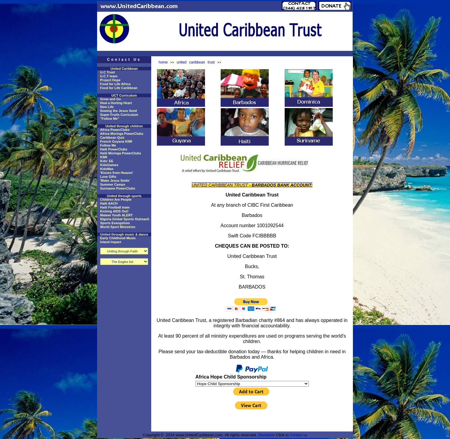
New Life (107, 107)
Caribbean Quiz (112, 137)
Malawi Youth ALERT (116, 215)
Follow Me (108, 145)
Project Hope (110, 80)
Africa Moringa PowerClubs (121, 133)
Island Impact (110, 242)
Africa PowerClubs (115, 129)
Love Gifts (108, 176)
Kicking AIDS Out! (114, 211)
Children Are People (116, 199)
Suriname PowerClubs (117, 188)
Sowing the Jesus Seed (118, 111)
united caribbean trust (196, 62)
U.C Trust (107, 72)
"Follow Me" (109, 118)
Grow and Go (110, 99)
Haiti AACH (109, 203)
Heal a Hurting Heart (116, 103)
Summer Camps (112, 184)
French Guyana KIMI (116, 141)
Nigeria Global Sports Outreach (124, 219)
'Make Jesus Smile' (115, 180)
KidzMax (107, 169)
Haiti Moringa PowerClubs (120, 153)
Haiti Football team (115, 207)
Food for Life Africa (115, 84)
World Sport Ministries (117, 227)
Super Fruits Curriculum (119, 114)
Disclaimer (266, 435)
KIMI (103, 157)
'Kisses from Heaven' (116, 173)
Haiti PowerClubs (113, 149)
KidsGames (109, 165)
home (163, 62)
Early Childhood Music (118, 238)
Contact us (298, 435)
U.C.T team (108, 76)
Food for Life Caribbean (118, 88)
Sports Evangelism (115, 223)
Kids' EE (106, 161)
